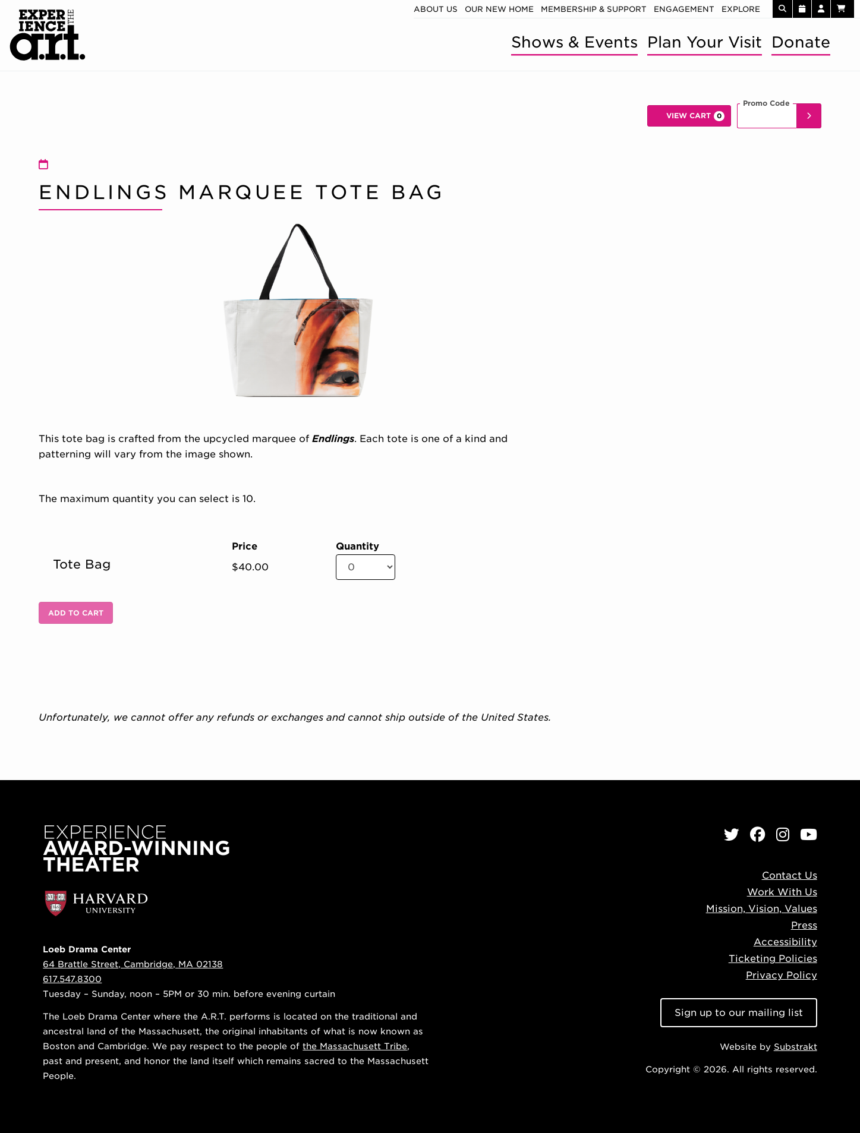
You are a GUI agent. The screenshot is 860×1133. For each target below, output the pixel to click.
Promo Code (766, 103)
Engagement (684, 9)
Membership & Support (594, 9)
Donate (800, 42)
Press (804, 925)
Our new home (499, 9)
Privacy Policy (781, 975)
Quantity (357, 546)
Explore (741, 9)
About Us (436, 9)
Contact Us (789, 875)
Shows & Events (574, 42)
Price (244, 546)
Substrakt (795, 1047)
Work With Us (782, 892)
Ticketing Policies (773, 958)
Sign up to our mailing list (739, 1012)
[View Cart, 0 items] (689, 116)
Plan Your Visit (704, 42)
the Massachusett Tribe (355, 1046)
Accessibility (785, 942)
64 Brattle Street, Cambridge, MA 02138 (133, 964)
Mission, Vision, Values (761, 908)
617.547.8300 (72, 979)
